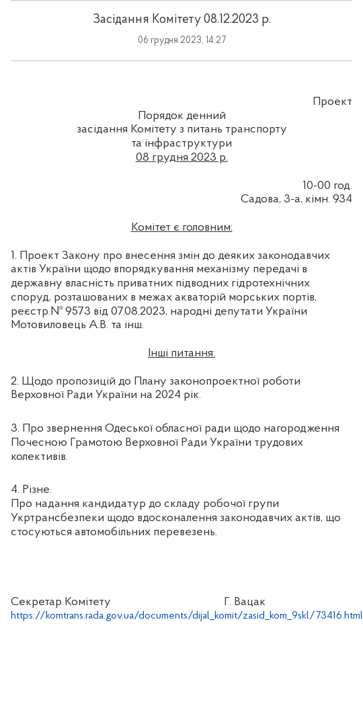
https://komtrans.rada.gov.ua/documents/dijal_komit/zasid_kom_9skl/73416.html (187, 616)
